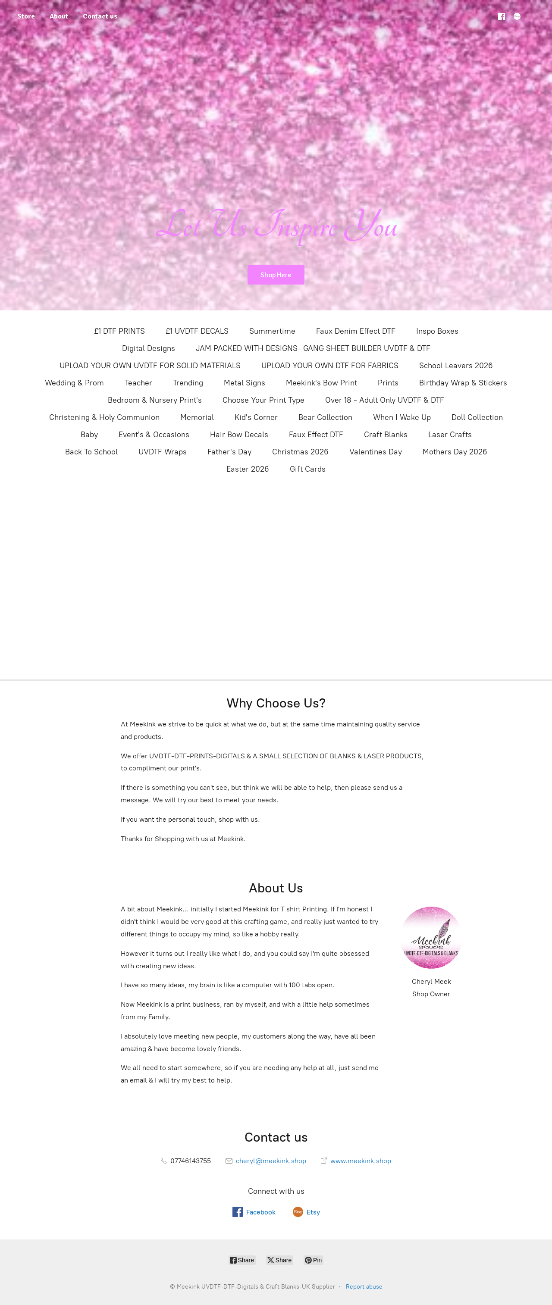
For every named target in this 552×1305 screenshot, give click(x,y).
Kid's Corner (256, 417)
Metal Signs (244, 383)
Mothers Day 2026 (455, 452)
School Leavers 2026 (456, 365)
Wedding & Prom (74, 383)
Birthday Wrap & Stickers (463, 383)
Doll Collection (477, 417)
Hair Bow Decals (239, 434)
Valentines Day (375, 452)
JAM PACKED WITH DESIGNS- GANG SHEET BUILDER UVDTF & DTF (313, 348)
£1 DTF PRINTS (119, 331)
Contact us (100, 16)
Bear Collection (325, 417)
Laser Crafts (450, 434)
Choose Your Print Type (263, 400)
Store (26, 16)
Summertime (272, 331)
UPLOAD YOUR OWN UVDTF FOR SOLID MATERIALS (150, 365)
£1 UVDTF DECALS (197, 331)
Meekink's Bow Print (321, 383)
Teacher (138, 383)
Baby (89, 434)
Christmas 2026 (300, 452)
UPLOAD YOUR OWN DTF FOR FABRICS (329, 365)
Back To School (91, 452)
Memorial (197, 417)
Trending (188, 383)
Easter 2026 (247, 469)
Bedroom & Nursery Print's (155, 400)
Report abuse (364, 1286)
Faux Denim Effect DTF (355, 331)
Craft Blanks (386, 434)
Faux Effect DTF (316, 434)
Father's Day (229, 452)
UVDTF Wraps (162, 452)
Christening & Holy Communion (104, 417)
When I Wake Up (402, 417)
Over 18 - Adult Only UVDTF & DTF (384, 400)
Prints (388, 383)
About (59, 16)
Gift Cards (308, 469)
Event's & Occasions (154, 434)
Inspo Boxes (437, 331)
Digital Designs (148, 348)
